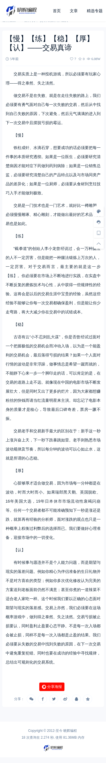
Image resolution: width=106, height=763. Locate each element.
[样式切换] (99, 211)
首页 (57, 10)
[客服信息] (99, 222)
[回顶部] (99, 243)
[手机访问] (99, 233)
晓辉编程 (70, 731)
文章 (74, 10)
